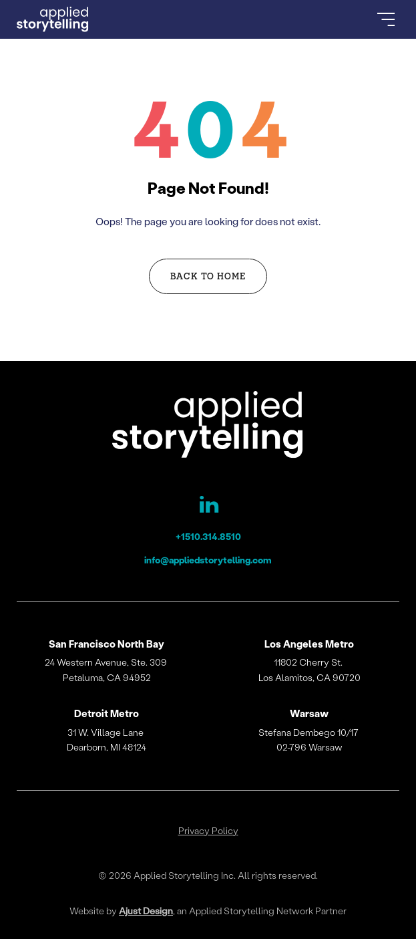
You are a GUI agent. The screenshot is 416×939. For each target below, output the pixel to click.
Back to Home (208, 275)
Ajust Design (146, 910)
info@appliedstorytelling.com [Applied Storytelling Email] (208, 559)
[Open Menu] (386, 19)
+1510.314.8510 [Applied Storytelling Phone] (208, 536)
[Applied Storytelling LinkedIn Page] (208, 507)
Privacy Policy (208, 830)
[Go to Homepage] (53, 19)
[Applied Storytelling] (207, 426)
